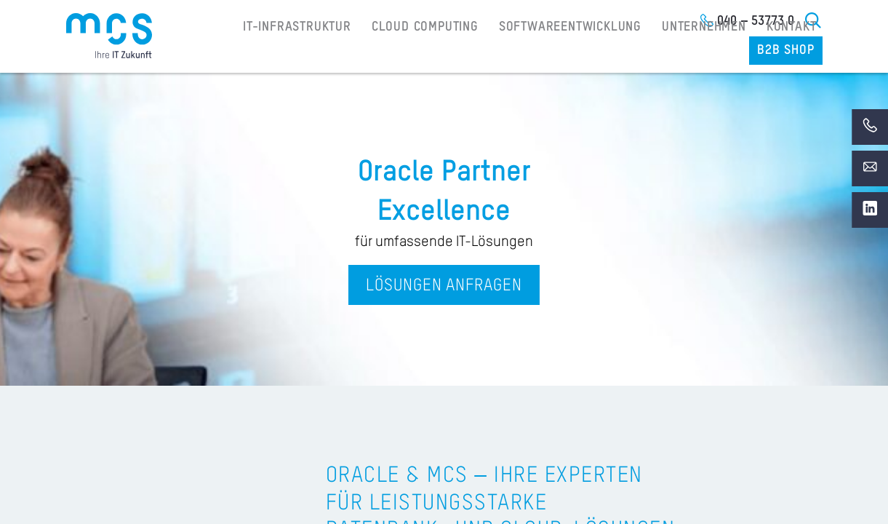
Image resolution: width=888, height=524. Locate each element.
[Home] (109, 35)
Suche (814, 20)
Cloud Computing (375, 51)
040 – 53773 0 (755, 21)
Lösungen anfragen (443, 286)
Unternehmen (632, 51)
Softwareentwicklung (508, 51)
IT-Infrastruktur (258, 51)
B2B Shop (788, 51)
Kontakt (712, 51)
